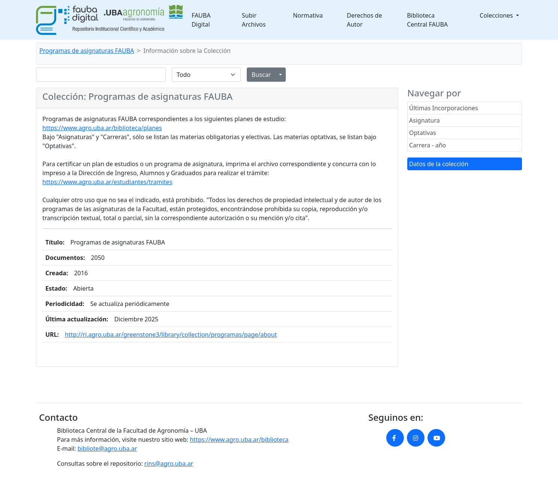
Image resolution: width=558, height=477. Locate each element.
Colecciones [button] (497, 15)
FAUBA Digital (201, 19)
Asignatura (424, 120)
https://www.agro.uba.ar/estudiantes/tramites (107, 182)
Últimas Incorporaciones (443, 108)
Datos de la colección (438, 164)
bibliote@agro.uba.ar (107, 448)
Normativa (307, 15)
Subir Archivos (254, 19)
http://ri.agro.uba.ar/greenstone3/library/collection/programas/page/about (171, 334)
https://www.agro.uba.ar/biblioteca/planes (102, 128)
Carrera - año (427, 145)
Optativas (422, 133)
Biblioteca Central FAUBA (427, 19)
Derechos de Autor (364, 19)
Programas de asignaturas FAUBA (86, 50)
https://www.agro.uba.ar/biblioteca (239, 439)
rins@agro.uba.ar (168, 463)
